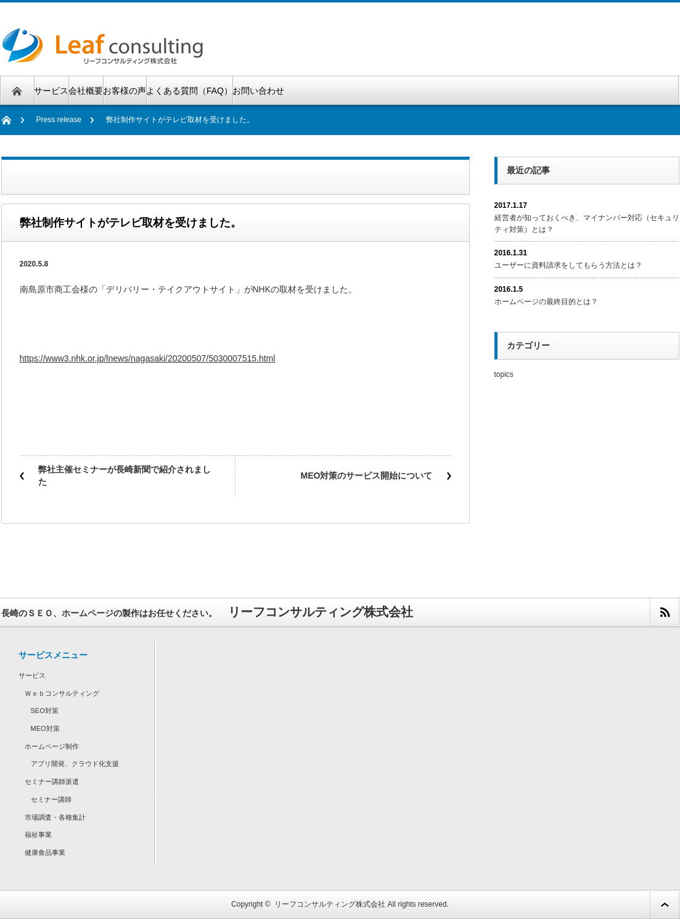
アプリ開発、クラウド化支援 (75, 763)
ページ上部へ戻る (664, 904)
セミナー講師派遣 (52, 781)
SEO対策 (45, 710)
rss (664, 612)
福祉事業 (38, 834)
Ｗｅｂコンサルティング (62, 693)
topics (504, 374)
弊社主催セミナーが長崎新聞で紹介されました (124, 475)
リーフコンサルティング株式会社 (329, 904)
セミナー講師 (51, 799)
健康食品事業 (45, 852)
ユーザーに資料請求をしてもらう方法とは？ (568, 265)
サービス (51, 91)
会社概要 (85, 91)
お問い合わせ (258, 91)
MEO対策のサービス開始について (367, 475)
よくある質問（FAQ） (189, 91)
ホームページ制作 (52, 746)
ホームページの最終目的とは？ (546, 301)
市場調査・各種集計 (55, 817)
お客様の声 (124, 91)
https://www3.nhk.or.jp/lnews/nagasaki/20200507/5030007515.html (148, 358)
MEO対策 (45, 728)
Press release (58, 119)
